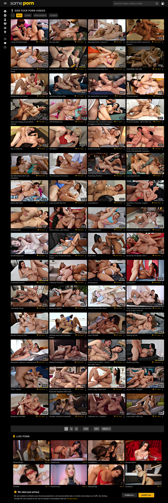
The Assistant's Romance (58, 176)
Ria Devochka (16, 230)
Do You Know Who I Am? (58, 69)
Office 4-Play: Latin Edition (59, 230)
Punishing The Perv (95, 176)
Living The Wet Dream (19, 42)
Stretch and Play (133, 362)
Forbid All (129, 495)
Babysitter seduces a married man (23, 362)
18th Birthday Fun (55, 122)
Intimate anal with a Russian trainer (59, 336)
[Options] (46, 42)
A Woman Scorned (56, 282)
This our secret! (132, 96)
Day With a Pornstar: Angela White (137, 204)
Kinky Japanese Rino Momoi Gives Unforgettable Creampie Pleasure (138, 150)
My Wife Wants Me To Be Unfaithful (20, 177)
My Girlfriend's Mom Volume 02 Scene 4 (138, 43)
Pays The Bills (93, 335)
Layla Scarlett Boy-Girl (57, 203)
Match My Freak (17, 203)
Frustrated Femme (18, 282)
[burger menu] (5, 3)
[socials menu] (162, 3)
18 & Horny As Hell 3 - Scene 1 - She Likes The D (100, 363)
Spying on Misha (55, 308)
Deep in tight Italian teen (97, 389)
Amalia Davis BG (94, 149)
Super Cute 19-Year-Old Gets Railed (60, 256)
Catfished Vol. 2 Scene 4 (97, 416)
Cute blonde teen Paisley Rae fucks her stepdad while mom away (60, 390)
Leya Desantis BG (133, 176)
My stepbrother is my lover (98, 96)
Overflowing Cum (17, 255)
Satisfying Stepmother (57, 96)
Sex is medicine (16, 149)
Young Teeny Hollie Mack (97, 308)
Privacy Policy (72, 498)
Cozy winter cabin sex (135, 416)
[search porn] (157, 3)
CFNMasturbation (94, 230)
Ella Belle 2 (53, 149)
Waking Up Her (132, 335)
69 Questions (93, 282)
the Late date (54, 42)
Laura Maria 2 (93, 203)
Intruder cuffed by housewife (60, 416)
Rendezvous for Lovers (19, 96)
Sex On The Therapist (134, 389)
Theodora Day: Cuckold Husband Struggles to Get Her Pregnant (100, 123)
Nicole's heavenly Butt (19, 335)
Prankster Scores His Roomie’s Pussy (22, 70)
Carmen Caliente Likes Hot (98, 69)
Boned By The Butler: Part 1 (137, 255)
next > (106, 428)
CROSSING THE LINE (134, 69)
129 (86, 428)
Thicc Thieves (16, 389)
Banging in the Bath (18, 416)
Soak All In (92, 255)
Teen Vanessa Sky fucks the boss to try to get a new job (139, 309)
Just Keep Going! (17, 308)
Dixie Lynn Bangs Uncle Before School (22, 123)
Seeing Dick (131, 282)
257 (96, 428)
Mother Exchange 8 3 (57, 362)
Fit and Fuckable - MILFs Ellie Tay (139, 122)
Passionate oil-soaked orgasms (138, 230)
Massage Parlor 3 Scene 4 (97, 42)
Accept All (146, 495)
